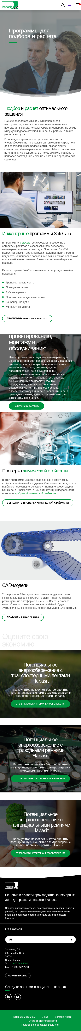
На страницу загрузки (26, 406)
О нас (45, 1016)
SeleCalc (25, 242)
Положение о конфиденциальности (40, 1024)
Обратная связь (17, 975)
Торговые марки (62, 1016)
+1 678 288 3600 (19, 963)
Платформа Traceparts (23, 617)
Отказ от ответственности (43, 1020)
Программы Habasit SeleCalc (27, 318)
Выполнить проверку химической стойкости (38, 502)
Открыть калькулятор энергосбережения (40, 703)
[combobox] (40, 939)
